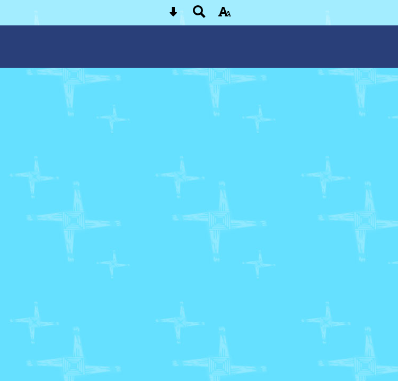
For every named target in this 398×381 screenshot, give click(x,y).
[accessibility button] (224, 15)
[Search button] (199, 15)
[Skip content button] (173, 15)
